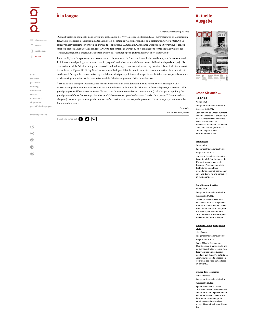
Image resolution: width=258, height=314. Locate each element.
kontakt (33, 94)
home (33, 75)
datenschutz (36, 98)
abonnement (41, 40)
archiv (38, 56)
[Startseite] (34, 31)
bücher (38, 45)
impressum (35, 90)
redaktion (34, 79)
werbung (34, 86)
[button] (94, 119)
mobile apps (40, 51)
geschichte (35, 82)
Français (43, 115)
